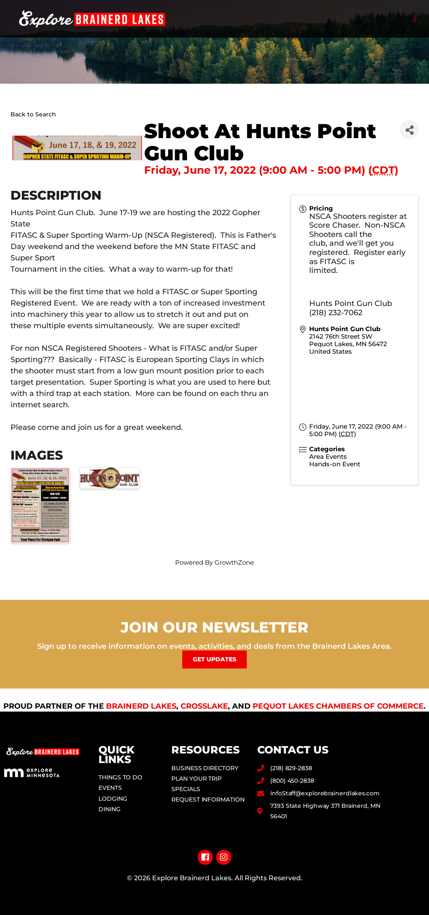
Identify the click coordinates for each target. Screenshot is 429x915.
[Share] (409, 129)
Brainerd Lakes (141, 706)
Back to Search (33, 114)
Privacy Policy (214, 891)
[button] (415, 19)
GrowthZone (234, 562)
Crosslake (204, 706)
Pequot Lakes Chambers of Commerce (338, 706)
